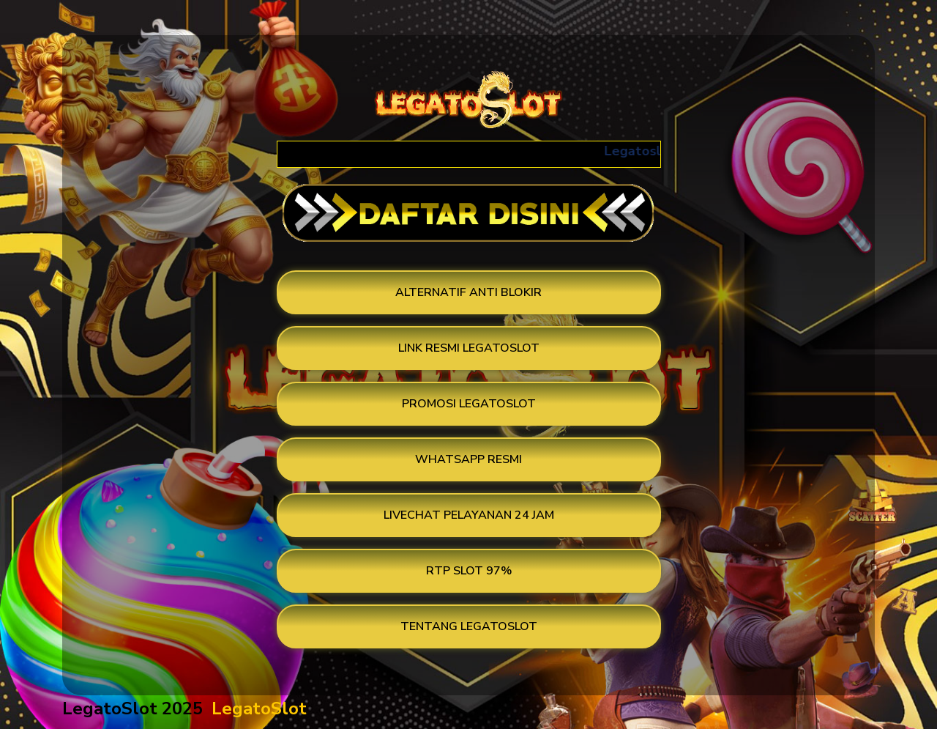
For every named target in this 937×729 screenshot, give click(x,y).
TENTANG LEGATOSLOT (468, 626)
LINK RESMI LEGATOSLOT (469, 348)
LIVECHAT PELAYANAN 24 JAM (469, 515)
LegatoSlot (259, 708)
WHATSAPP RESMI (468, 459)
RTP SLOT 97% (469, 571)
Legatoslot (644, 151)
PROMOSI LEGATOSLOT (469, 404)
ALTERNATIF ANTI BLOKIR (468, 292)
